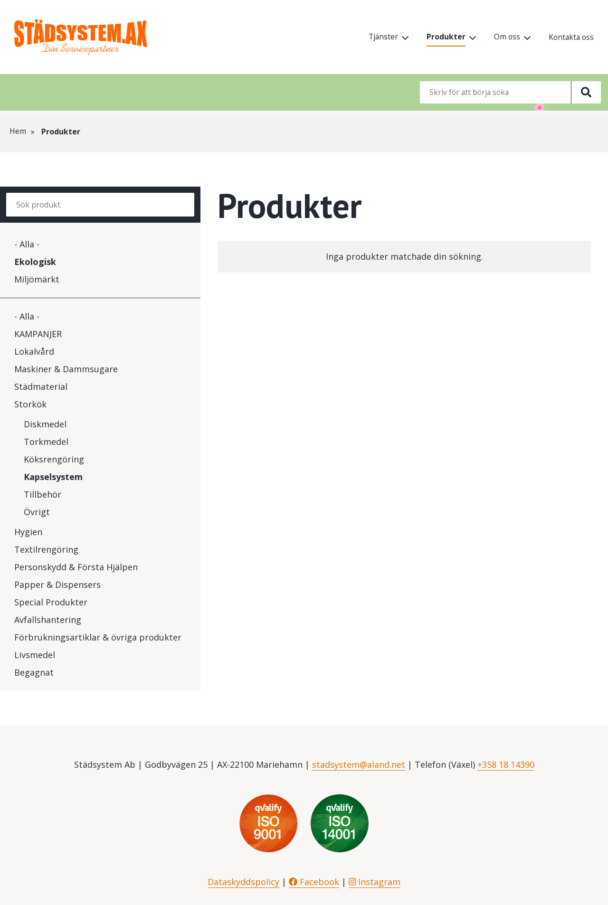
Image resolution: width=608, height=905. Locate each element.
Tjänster (380, 37)
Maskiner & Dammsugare (66, 369)
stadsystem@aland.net (358, 764)
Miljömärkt (36, 279)
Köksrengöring (54, 459)
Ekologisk (35, 261)
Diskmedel (45, 424)
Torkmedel (46, 441)
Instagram (375, 881)
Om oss (505, 37)
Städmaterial (40, 386)
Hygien (28, 531)
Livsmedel (34, 654)
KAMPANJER (38, 333)
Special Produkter (50, 602)
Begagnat (34, 672)
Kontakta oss (570, 37)
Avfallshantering (47, 619)
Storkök (30, 404)
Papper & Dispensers (57, 584)
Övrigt (37, 512)
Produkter (443, 37)
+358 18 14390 (505, 764)
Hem (18, 131)
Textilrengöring (46, 549)
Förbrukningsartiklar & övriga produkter (97, 637)
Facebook (314, 881)
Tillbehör (42, 494)
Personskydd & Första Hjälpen (76, 567)
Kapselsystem (53, 476)
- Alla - (26, 244)
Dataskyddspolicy (243, 881)
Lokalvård (34, 351)
